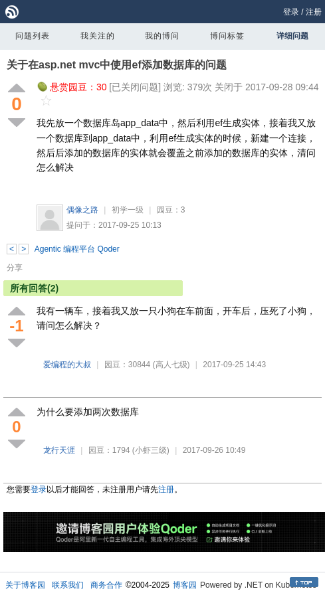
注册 (314, 12)
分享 (15, 267)
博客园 (185, 585)
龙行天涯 (59, 450)
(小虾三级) (150, 450)
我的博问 (162, 36)
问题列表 (32, 36)
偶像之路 (82, 209)
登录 (291, 12)
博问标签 (227, 36)
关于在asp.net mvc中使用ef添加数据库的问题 (117, 64)
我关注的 (97, 36)
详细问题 (292, 36)
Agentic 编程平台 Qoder (77, 249)
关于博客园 (25, 585)
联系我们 (68, 585)
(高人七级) (171, 364)
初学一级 (128, 209)
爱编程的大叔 (67, 364)
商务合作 (106, 585)
